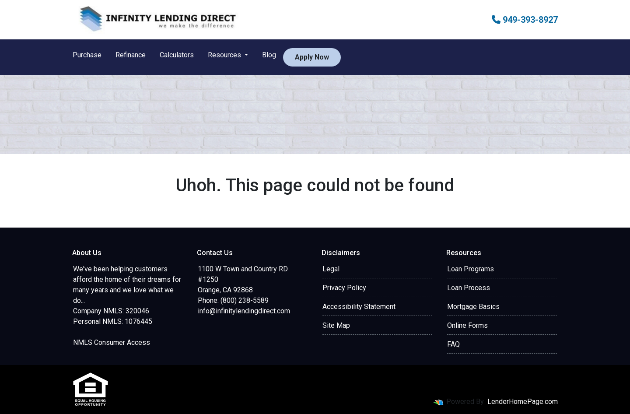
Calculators (177, 55)
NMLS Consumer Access (111, 342)
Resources (225, 55)
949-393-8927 (525, 19)
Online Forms (467, 325)
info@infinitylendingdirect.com (244, 311)
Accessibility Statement (359, 306)
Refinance (131, 55)
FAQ (453, 344)
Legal (331, 269)
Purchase (87, 55)
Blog (269, 55)
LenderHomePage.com (522, 401)
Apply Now (312, 57)
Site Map (336, 325)
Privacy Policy (344, 288)
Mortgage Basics (473, 306)
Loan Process (468, 288)
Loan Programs (470, 269)
